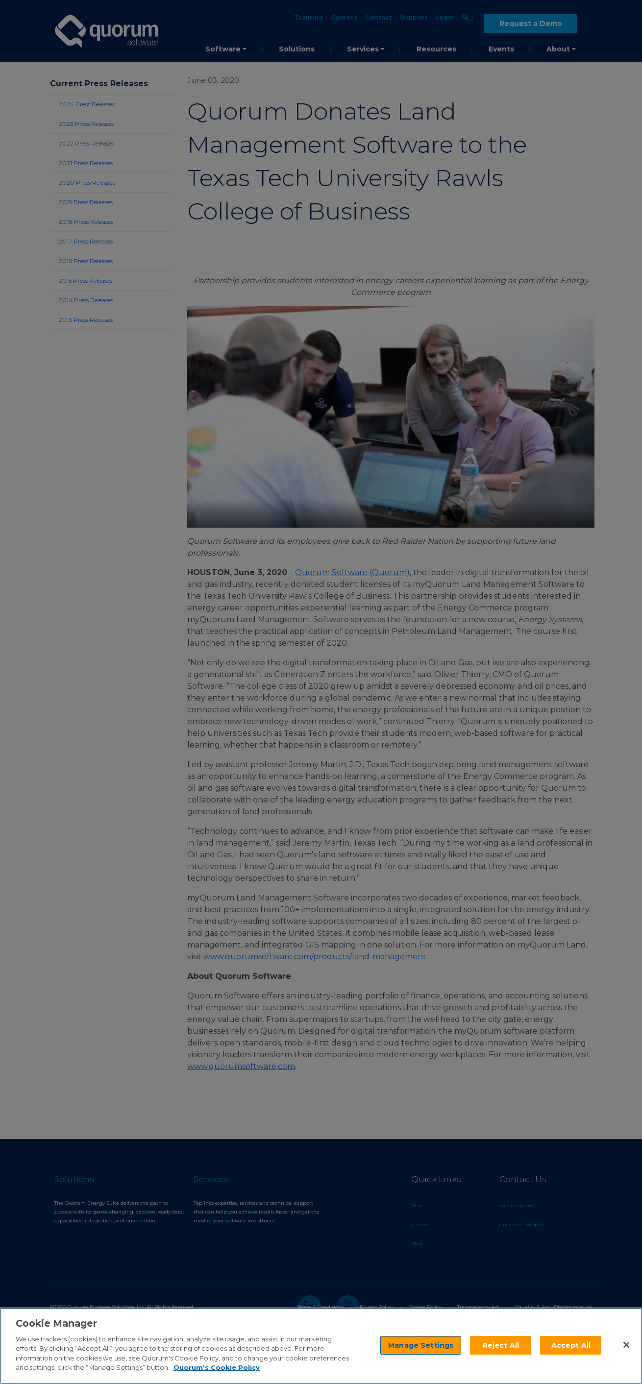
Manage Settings (420, 1345)
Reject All (501, 1345)
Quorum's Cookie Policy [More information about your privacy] (216, 1367)
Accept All (571, 1345)
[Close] (626, 1344)
